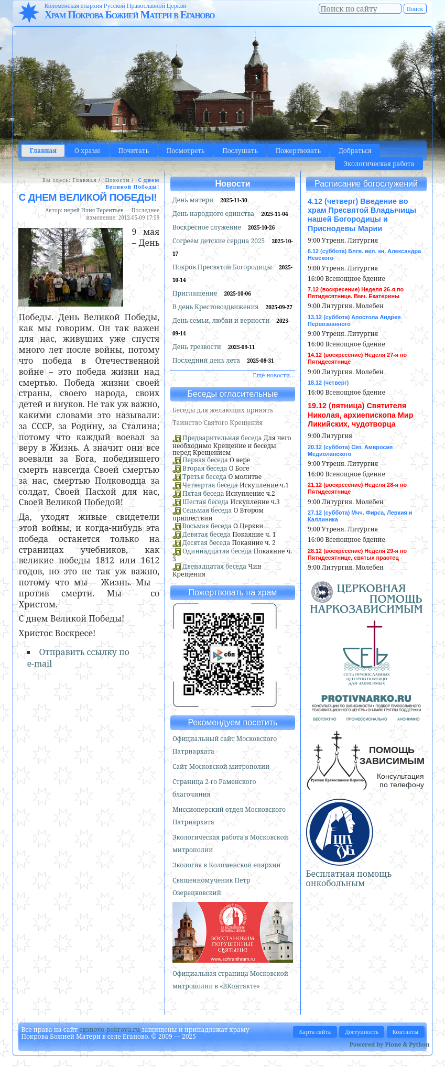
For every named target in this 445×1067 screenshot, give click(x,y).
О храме (87, 150)
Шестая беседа (205, 501)
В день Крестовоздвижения (216, 306)
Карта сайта (315, 1032)
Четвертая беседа (210, 485)
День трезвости (197, 346)
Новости (117, 180)
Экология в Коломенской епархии (226, 865)
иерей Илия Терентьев (94, 210)
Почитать (133, 150)
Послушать (239, 150)
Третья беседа (204, 476)
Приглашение (195, 293)
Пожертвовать (298, 150)
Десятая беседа (206, 542)
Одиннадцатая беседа (217, 551)
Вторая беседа (204, 468)
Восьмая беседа (207, 525)
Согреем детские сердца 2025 (219, 240)
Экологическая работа (378, 163)
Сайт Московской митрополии (220, 766)
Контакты (406, 1032)
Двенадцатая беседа (214, 566)
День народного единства (214, 213)
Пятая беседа (203, 493)
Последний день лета (207, 360)
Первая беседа (205, 459)
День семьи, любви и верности (221, 320)
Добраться (355, 150)
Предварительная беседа (222, 437)
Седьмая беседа (207, 510)
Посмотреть (185, 150)
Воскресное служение (207, 227)
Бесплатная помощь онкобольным (349, 878)
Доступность (361, 1032)
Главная (43, 150)
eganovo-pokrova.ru (109, 1029)
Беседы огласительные (232, 393)
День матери (193, 199)
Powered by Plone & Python (390, 1044)
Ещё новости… (274, 375)
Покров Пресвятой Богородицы (223, 267)
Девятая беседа (206, 534)
